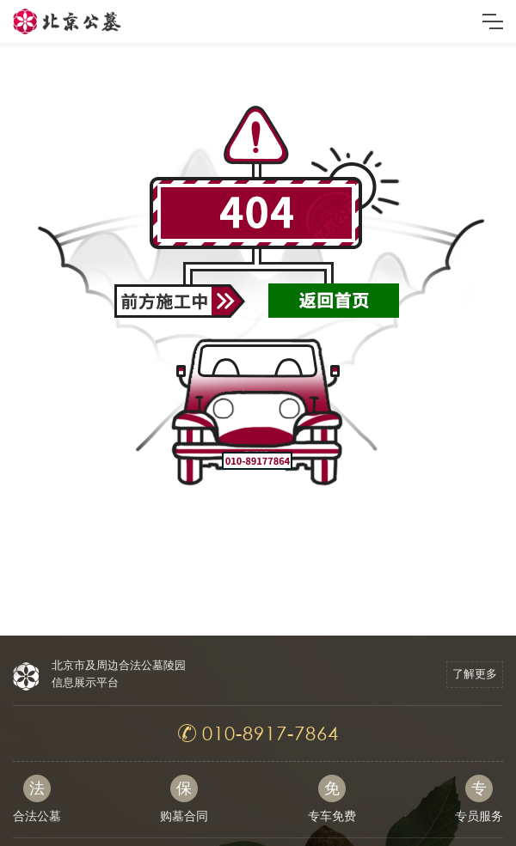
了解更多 (474, 673)
